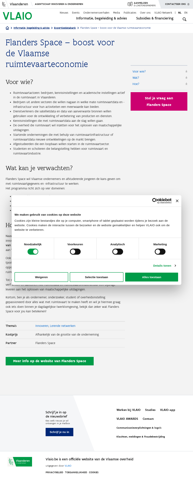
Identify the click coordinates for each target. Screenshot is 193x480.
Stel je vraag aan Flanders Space (159, 102)
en (185, 12)
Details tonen (162, 265)
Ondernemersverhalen (96, 12)
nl (179, 12)
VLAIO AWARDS (127, 419)
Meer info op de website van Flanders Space (49, 383)
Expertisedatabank (65, 27)
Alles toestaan (151, 277)
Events (76, 12)
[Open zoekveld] (184, 19)
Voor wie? (139, 71)
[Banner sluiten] (177, 201)
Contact (148, 419)
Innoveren (42, 347)
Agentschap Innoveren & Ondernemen (59, 4)
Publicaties (130, 12)
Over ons (145, 12)
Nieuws (64, 12)
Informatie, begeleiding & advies (101, 18)
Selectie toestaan (96, 277)
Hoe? (136, 85)
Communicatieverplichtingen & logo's (138, 428)
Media (116, 12)
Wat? (136, 78)
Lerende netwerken (64, 347)
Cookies (94, 472)
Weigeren (41, 277)
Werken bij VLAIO (128, 410)
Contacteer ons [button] (175, 3)
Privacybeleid (54, 472)
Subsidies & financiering (154, 18)
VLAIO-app (167, 410)
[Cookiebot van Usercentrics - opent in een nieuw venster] (155, 201)
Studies (150, 410)
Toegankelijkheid (76, 472)
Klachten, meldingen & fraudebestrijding (140, 436)
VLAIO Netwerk (163, 12)
